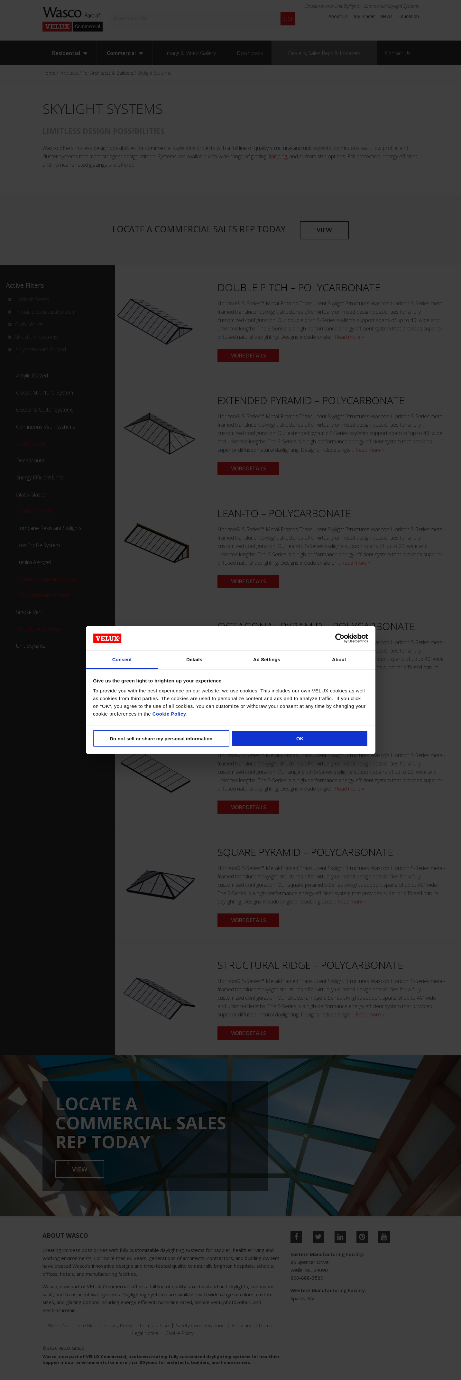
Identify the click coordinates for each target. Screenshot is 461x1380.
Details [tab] (194, 659)
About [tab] (339, 659)
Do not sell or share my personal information (161, 738)
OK (300, 738)
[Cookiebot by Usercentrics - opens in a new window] (340, 638)
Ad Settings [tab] (266, 659)
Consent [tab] (122, 659)
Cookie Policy (169, 714)
